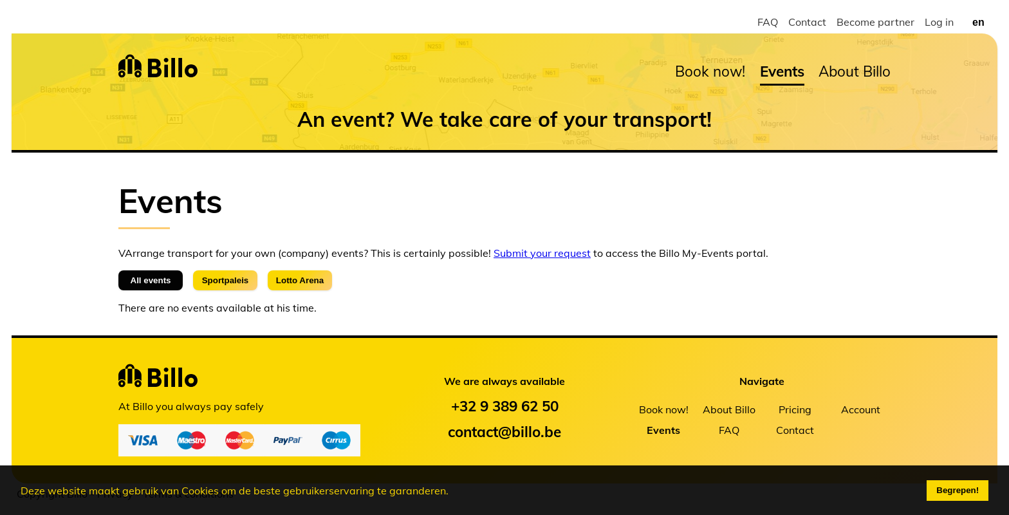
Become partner (875, 21)
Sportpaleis (225, 280)
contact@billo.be (504, 431)
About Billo (855, 71)
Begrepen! (957, 490)
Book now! (710, 71)
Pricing (795, 409)
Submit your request (542, 253)
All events (151, 280)
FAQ (767, 21)
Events (782, 71)
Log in (939, 21)
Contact (807, 21)
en (978, 22)
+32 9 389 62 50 (505, 406)
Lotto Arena (300, 280)
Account (860, 409)
